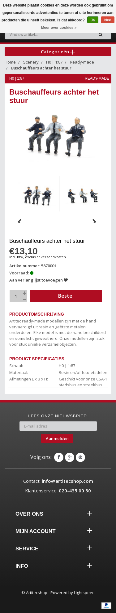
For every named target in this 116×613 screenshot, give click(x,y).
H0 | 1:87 (54, 62)
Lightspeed (84, 592)
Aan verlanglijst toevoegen (38, 280)
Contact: (58, 481)
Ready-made (82, 62)
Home (10, 62)
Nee (107, 20)
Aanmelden (57, 438)
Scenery (31, 62)
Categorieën (58, 51)
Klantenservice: (58, 490)
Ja (93, 20)
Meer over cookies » (59, 27)
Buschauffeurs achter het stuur (41, 68)
